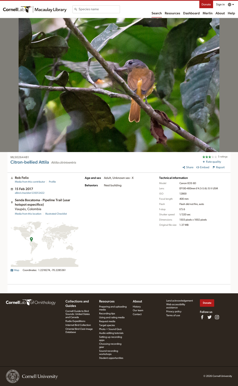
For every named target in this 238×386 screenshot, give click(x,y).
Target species (107, 325)
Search (157, 13)
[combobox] (99, 9)
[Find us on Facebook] (202, 317)
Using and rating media (112, 317)
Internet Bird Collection (78, 325)
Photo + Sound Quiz (110, 329)
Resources (172, 13)
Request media (107, 321)
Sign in (220, 4)
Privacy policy (173, 311)
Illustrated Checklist (56, 214)
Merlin (208, 13)
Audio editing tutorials (111, 333)
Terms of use (173, 315)
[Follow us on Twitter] (209, 317)
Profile (52, 182)
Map (14, 270)
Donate (206, 4)
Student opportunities (111, 358)
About (220, 13)
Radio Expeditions (75, 321)
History (137, 306)
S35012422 (29, 193)
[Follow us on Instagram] (217, 317)
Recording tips (107, 313)
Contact (137, 314)
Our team (138, 310)
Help (231, 13)
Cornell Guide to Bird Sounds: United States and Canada (77, 314)
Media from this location (28, 214)
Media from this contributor (30, 182)
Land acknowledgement (179, 300)
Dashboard (191, 13)
